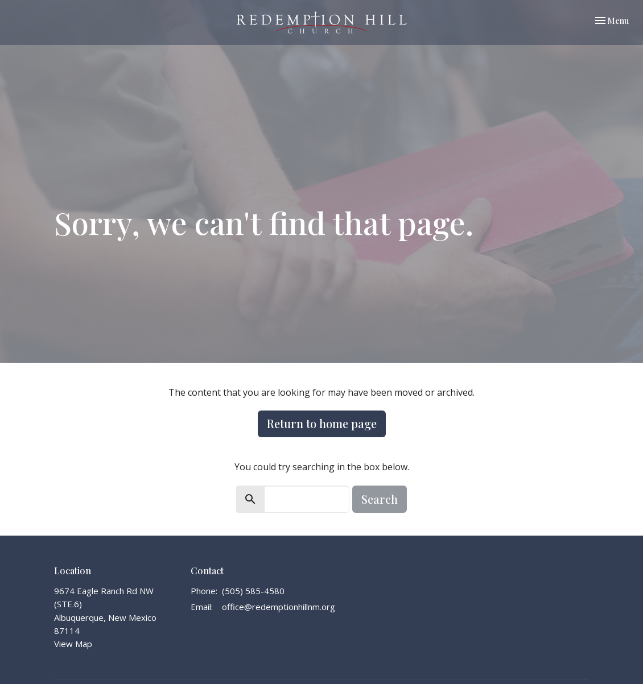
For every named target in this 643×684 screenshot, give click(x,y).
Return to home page (322, 423)
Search (379, 499)
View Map (73, 643)
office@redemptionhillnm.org (278, 606)
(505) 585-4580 (253, 590)
